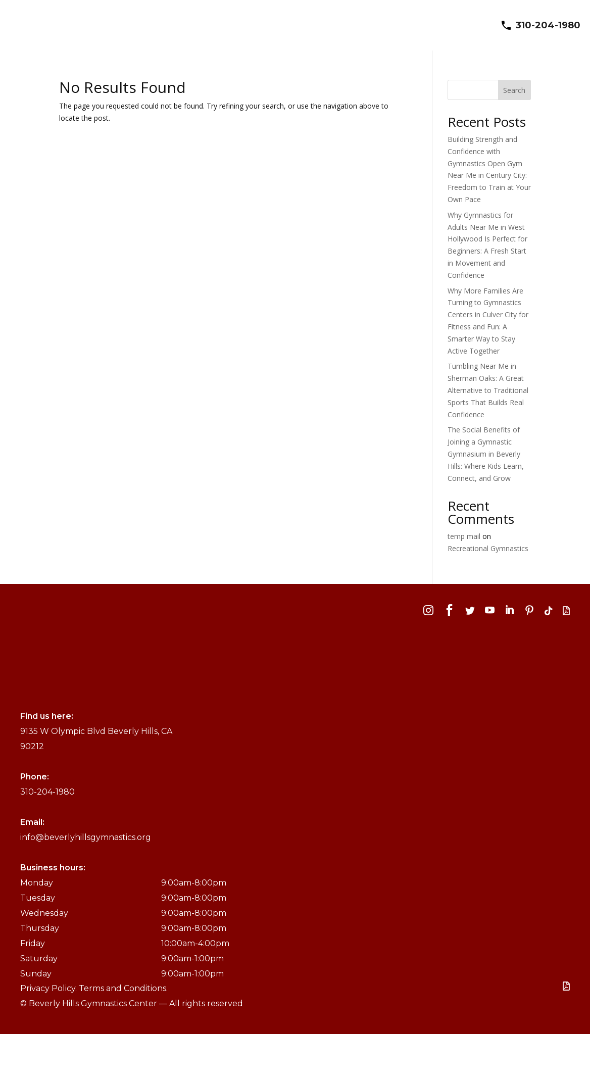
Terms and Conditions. (123, 988)
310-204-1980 (548, 25)
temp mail (464, 536)
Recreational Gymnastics (488, 548)
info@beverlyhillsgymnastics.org (85, 837)
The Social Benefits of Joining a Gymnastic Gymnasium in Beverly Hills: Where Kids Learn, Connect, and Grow (486, 453)
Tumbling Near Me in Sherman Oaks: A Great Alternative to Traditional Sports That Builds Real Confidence (488, 390)
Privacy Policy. (49, 988)
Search (514, 90)
